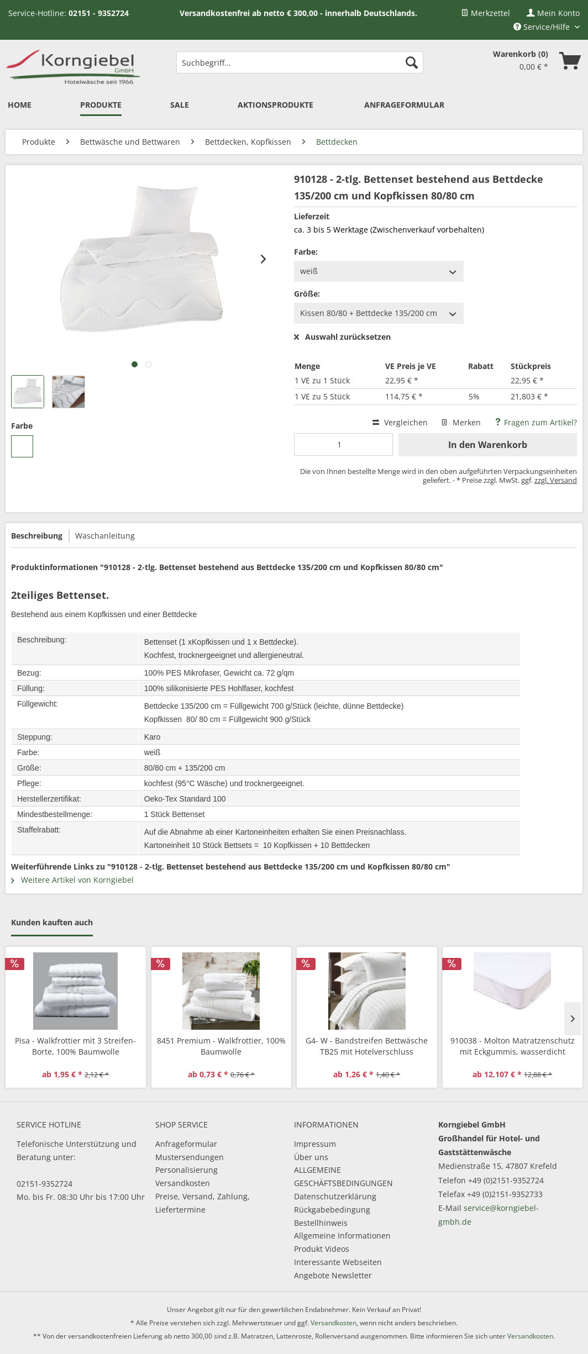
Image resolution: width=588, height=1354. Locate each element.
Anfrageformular (186, 1144)
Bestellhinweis (321, 1223)
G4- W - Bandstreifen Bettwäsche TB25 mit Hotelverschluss (367, 1046)
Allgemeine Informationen (342, 1235)
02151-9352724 (44, 1183)
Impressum (315, 1144)
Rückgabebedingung (332, 1209)
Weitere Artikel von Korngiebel (72, 879)
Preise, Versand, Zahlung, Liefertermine (202, 1203)
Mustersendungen (189, 1157)
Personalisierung (186, 1170)
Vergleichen (400, 422)
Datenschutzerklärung (335, 1196)
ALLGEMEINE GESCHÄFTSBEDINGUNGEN (343, 1176)
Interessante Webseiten (338, 1262)
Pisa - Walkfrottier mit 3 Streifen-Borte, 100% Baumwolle (75, 1046)
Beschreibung (36, 535)
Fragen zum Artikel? (535, 422)
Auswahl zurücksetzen (342, 337)
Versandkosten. (531, 1336)
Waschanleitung (105, 535)
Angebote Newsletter (333, 1275)
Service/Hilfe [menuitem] (542, 27)
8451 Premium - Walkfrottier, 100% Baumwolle (221, 1046)
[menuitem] (485, 13)
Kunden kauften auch (52, 922)
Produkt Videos (321, 1249)
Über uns (311, 1157)
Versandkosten (182, 1183)
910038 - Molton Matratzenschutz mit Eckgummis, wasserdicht (512, 1046)
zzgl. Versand (555, 480)
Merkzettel (485, 13)
